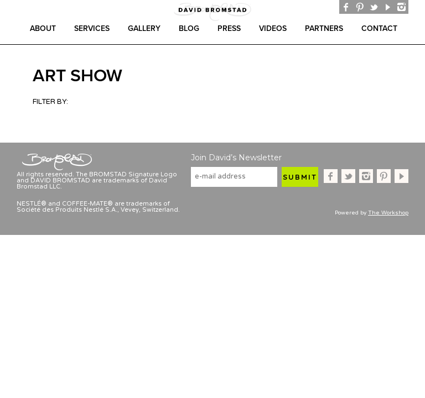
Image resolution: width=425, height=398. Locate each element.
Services (92, 28)
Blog (189, 28)
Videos (273, 28)
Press (229, 28)
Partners (324, 28)
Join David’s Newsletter (236, 157)
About (43, 28)
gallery (144, 28)
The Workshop (388, 213)
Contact (379, 28)
